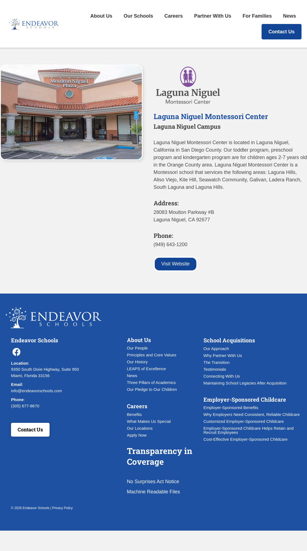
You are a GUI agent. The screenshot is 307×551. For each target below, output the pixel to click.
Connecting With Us (221, 376)
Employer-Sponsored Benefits (230, 407)
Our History (137, 361)
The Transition (216, 362)
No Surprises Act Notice (153, 481)
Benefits (134, 414)
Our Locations (140, 428)
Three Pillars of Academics (151, 382)
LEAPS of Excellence (146, 368)
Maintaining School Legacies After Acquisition (245, 383)
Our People (137, 348)
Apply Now (137, 435)
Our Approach (216, 348)
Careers (173, 16)
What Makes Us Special (149, 421)
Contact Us (281, 31)
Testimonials (214, 369)
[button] (16, 352)
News (289, 16)
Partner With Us (212, 16)
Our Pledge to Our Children (152, 389)
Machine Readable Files (153, 491)
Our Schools (138, 16)
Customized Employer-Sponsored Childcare (243, 421)
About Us (101, 16)
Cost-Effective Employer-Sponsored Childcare (245, 439)
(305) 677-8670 (25, 406)
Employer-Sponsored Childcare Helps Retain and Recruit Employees (248, 430)
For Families (257, 16)
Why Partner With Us (222, 355)
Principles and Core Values (151, 355)
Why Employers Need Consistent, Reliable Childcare (251, 414)
